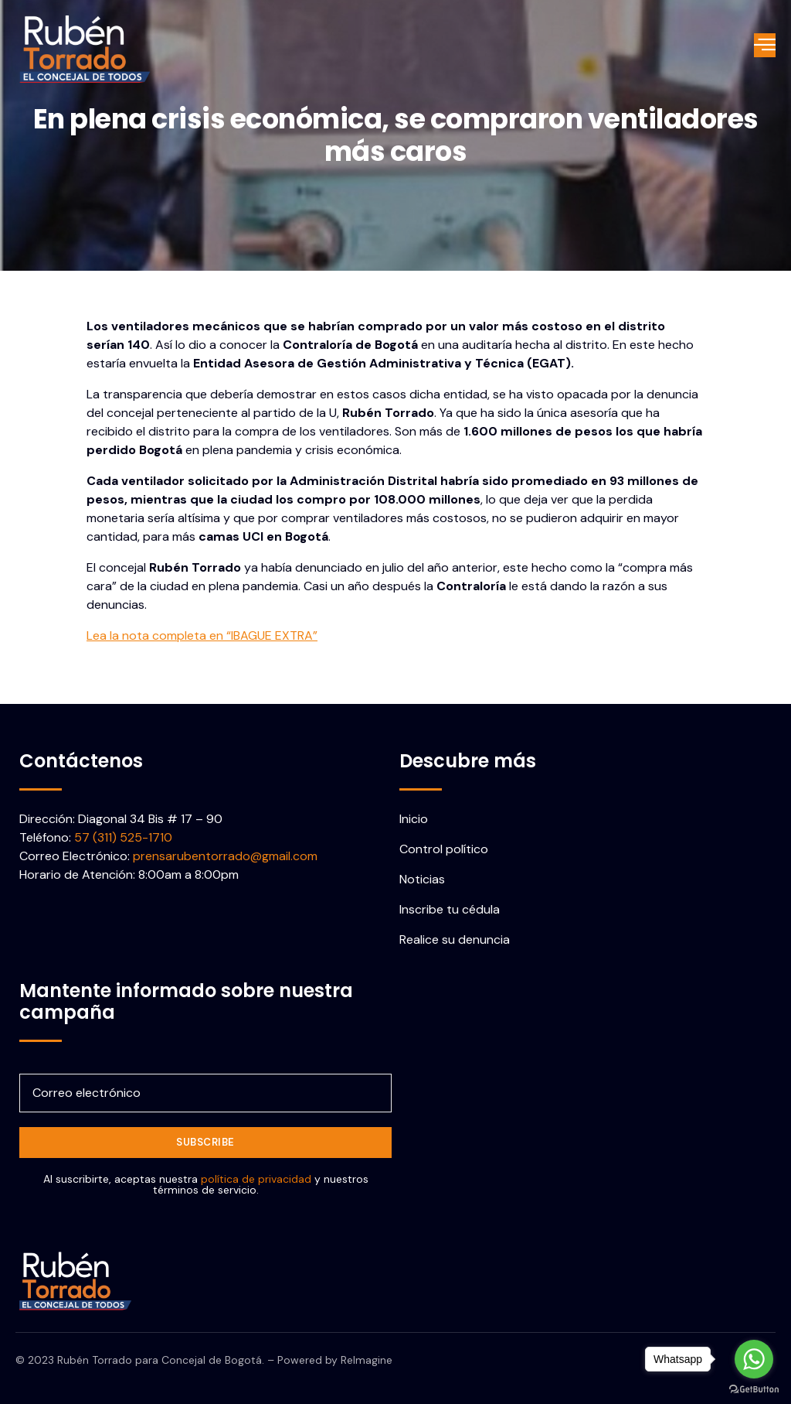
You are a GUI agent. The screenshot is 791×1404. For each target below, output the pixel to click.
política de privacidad (256, 1179)
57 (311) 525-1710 (123, 837)
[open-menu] (765, 45)
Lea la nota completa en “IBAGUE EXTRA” (202, 635)
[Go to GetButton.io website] (754, 1388)
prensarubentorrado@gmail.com (225, 856)
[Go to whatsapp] (754, 1359)
